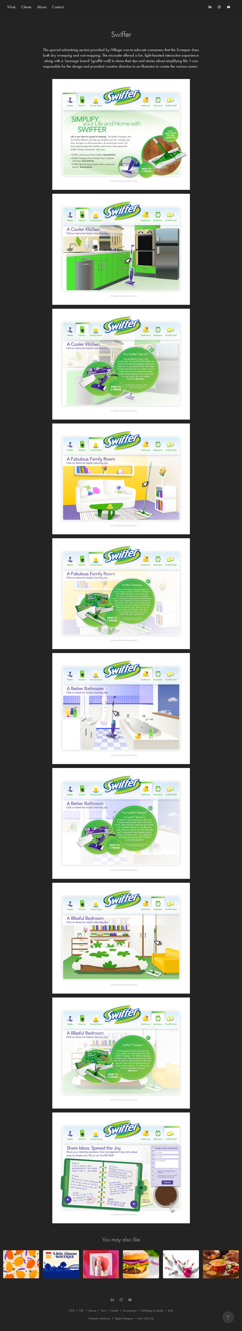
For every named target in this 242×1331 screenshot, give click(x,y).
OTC (81, 1310)
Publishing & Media (152, 1310)
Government (129, 1310)
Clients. (26, 7)
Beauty (93, 1310)
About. (42, 7)
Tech (103, 1310)
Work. (12, 7)
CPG (72, 1310)
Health (114, 1310)
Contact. (58, 7)
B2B (170, 1310)
